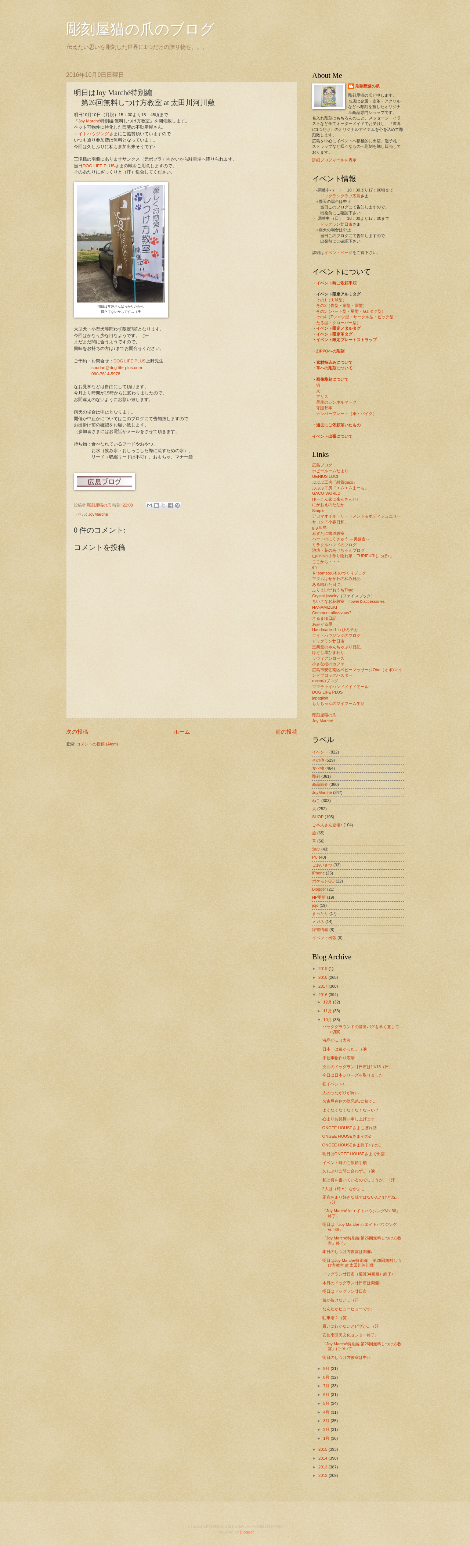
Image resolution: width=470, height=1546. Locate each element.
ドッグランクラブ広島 (340, 196)
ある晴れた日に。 (328, 584)
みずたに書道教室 (328, 533)
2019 (323, 968)
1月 (326, 1438)
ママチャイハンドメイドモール (340, 686)
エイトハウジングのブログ (336, 635)
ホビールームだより (330, 471)
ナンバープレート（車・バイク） (346, 413)
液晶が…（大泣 (336, 1040)
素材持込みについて (334, 362)
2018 (323, 977)
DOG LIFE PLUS (99, 166)
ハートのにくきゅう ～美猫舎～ (341, 539)
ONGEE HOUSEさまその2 (346, 1136)
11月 (328, 1011)
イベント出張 (324, 937)
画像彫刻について (332, 379)
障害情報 (320, 929)
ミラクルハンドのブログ (334, 545)
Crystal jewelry (325, 596)
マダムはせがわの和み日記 (336, 578)
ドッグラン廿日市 (336, 224)
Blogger (319, 889)
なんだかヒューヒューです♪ (347, 1309)
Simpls (318, 510)
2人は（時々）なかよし (343, 1189)
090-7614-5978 (105, 374)
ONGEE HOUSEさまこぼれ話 (349, 1127)
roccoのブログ (325, 681)
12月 (328, 1002)
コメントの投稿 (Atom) (97, 744)
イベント (320, 752)
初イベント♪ (333, 1084)
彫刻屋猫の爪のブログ (140, 29)
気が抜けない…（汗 (340, 1300)
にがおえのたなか (328, 504)
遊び (316, 849)
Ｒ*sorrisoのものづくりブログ (339, 573)
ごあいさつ (322, 865)
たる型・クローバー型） (338, 323)
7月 (326, 1386)
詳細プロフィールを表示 (334, 160)
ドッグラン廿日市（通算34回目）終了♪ (358, 1274)
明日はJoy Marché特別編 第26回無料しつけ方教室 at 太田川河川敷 (361, 1262)
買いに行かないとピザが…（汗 (350, 1326)
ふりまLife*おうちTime (332, 590)
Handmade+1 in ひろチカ (335, 629)
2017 (323, 986)
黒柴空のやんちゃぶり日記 (336, 647)
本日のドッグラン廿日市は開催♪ (351, 1283)
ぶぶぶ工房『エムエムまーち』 (340, 488)
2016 (323, 994)
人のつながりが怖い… (342, 1093)
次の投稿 (77, 732)
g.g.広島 (319, 527)
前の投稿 (286, 732)
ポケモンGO (323, 881)
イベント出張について (332, 436)
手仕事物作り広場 (338, 1058)
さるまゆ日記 (324, 618)
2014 (323, 1458)
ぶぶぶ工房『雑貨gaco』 (334, 482)
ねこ (316, 800)
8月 (326, 1377)
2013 (323, 1467)
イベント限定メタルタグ (338, 328)
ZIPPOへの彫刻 (330, 351)
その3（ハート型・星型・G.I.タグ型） (351, 311)
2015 (323, 1449)
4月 (326, 1412)
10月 (328, 1019)
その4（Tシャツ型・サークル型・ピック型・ (357, 317)
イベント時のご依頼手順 (344, 1162)
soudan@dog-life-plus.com (116, 367)
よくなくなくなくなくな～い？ (350, 1110)
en (314, 567)
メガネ (318, 921)
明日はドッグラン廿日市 (344, 1291)
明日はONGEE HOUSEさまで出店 (353, 1154)
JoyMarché (98, 514)
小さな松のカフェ (328, 664)
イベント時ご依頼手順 (336, 283)
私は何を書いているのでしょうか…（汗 (358, 1180)
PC (315, 857)
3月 (326, 1420)
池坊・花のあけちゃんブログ (338, 550)
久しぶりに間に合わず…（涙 (348, 1171)
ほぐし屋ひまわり (328, 652)
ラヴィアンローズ (328, 658)
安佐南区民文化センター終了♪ (349, 1335)
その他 (318, 760)
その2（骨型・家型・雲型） (341, 305)
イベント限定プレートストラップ (346, 339)
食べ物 (318, 768)
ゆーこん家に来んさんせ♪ (335, 499)
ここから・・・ (326, 561)
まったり (320, 913)
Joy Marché (89, 121)
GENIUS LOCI (325, 476)
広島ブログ (322, 465)
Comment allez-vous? (331, 613)
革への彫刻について (334, 368)
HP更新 (319, 897)
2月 (326, 1429)
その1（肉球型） (331, 300)
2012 (323, 1475)
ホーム (182, 732)
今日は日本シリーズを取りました (352, 1075)
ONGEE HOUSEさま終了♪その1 (351, 1145)
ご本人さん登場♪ (327, 825)
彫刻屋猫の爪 (99, 505)
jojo (315, 905)
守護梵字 (324, 408)
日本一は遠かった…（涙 (344, 1049)
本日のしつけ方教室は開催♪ (347, 1251)
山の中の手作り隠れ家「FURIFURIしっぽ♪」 (353, 556)
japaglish (320, 698)
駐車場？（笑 (334, 1318)
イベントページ (338, 252)
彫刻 (316, 776)
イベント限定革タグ (334, 334)
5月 (326, 1403)
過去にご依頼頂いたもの (338, 425)
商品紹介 (320, 784)
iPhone (318, 873)
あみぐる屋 (322, 624)
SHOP (317, 817)
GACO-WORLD (326, 493)
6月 (326, 1394)
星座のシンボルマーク (336, 402)
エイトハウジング (91, 134)
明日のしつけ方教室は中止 (346, 1357)
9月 (326, 1368)
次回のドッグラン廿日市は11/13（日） (357, 1066)
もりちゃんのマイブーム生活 (338, 703)
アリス (322, 396)
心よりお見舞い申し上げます (348, 1119)
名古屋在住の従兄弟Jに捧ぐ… (349, 1101)
